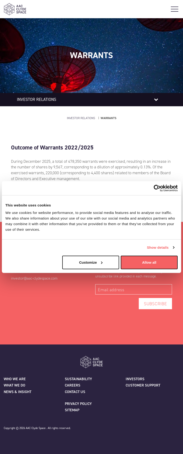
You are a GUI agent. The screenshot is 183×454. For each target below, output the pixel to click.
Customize (90, 262)
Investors (135, 378)
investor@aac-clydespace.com (34, 278)
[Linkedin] (28, 439)
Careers (72, 385)
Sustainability (78, 378)
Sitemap (72, 410)
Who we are (15, 378)
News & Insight (17, 391)
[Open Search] (166, 9)
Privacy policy (78, 403)
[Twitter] (7, 439)
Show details (158, 247)
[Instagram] (38, 439)
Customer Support (143, 385)
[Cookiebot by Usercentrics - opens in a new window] (157, 188)
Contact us (75, 391)
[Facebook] (18, 439)
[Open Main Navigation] (174, 9)
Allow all (149, 262)
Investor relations (36, 99)
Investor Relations (81, 118)
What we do (14, 385)
